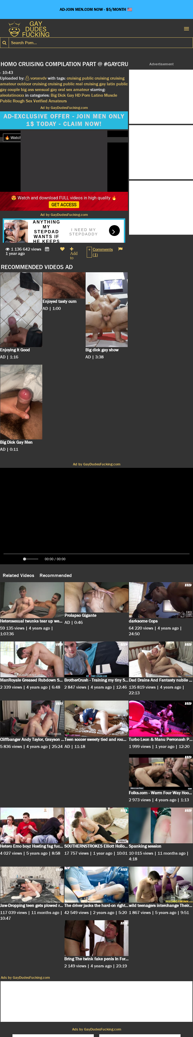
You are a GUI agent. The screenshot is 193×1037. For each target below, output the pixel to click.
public (122, 84)
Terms (101, 1017)
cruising (74, 78)
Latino (97, 95)
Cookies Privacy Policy (55, 1017)
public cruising (95, 78)
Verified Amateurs (50, 101)
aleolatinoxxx (12, 95)
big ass (27, 89)
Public (6, 101)
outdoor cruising (32, 84)
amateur (81, 89)
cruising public (61, 84)
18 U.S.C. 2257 (125, 1017)
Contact (151, 1017)
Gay (70, 95)
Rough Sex (22, 101)
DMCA (86, 1017)
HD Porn (82, 95)
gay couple (10, 89)
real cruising (87, 84)
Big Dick (58, 95)
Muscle (110, 95)
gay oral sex (61, 89)
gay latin (107, 84)
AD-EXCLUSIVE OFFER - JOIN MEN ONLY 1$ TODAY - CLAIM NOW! (64, 120)
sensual (42, 89)
